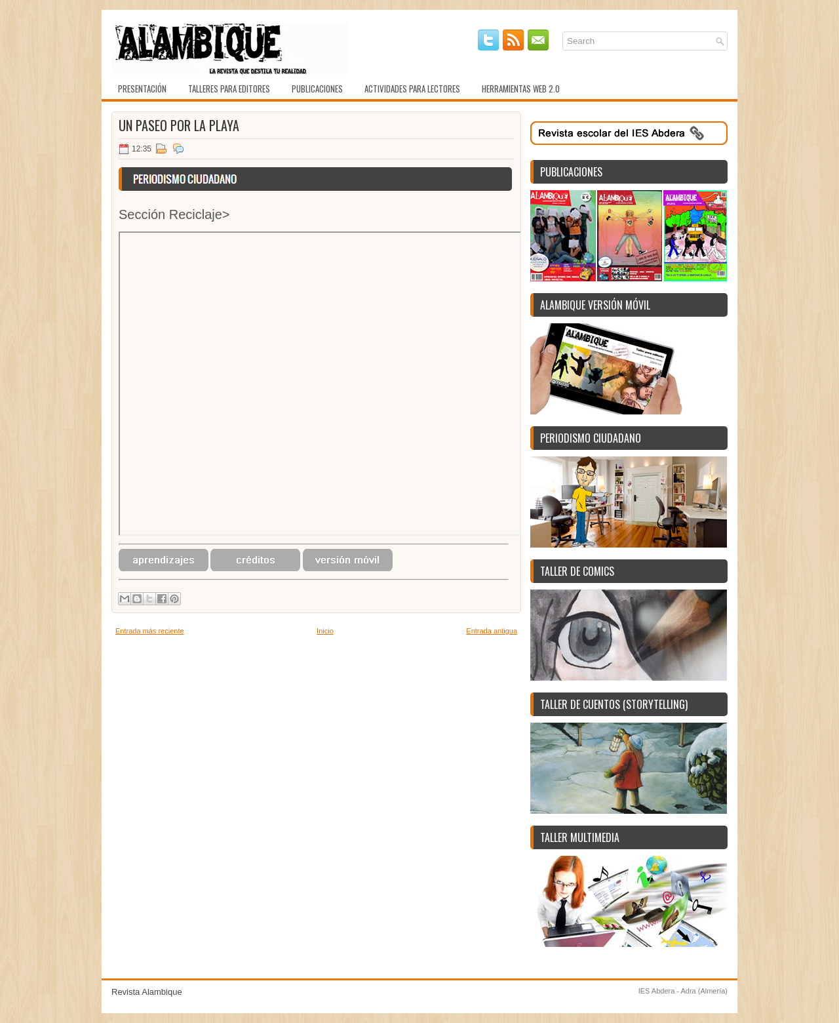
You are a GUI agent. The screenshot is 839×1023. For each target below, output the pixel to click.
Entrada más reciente (149, 631)
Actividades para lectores (412, 88)
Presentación (142, 88)
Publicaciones (317, 88)
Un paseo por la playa (179, 125)
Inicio (325, 631)
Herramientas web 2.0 (521, 88)
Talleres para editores (229, 88)
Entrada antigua (491, 631)
